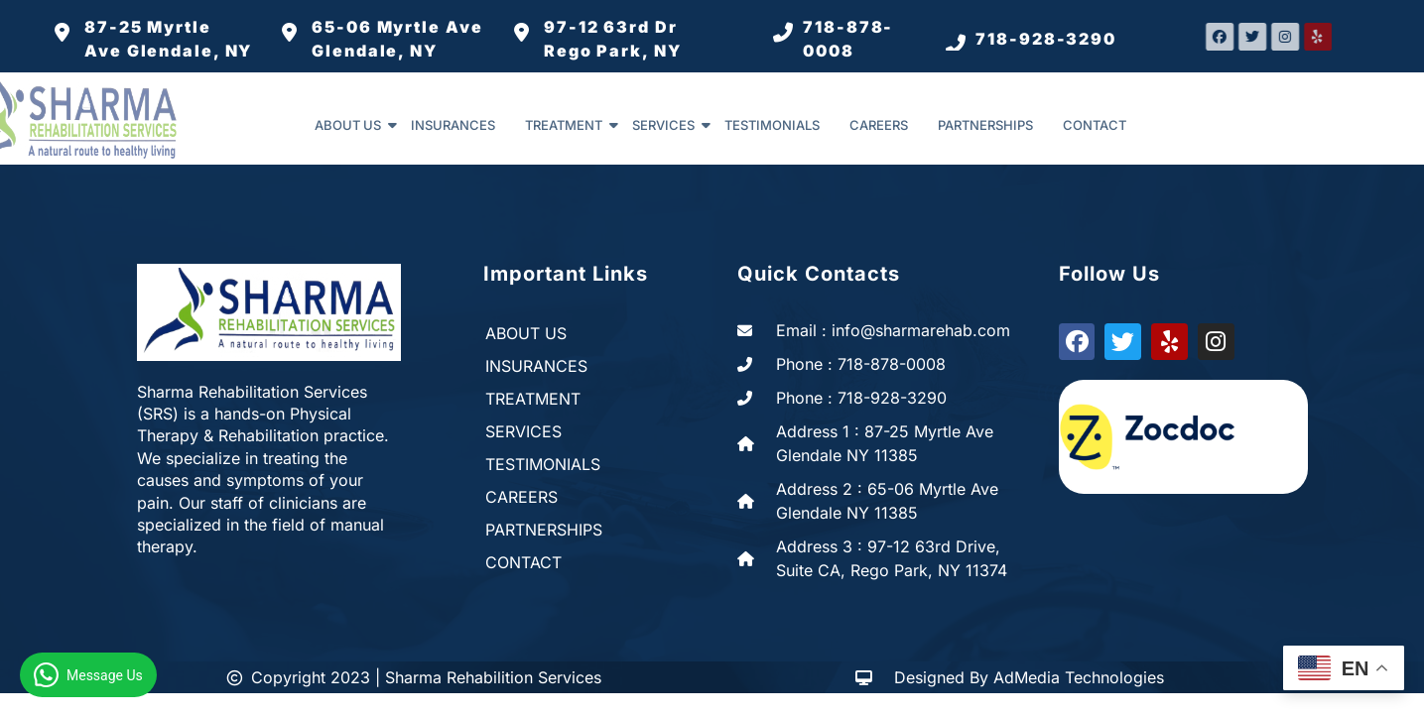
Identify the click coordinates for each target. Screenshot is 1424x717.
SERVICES (671, 125)
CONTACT (1094, 125)
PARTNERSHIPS (985, 125)
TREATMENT (571, 125)
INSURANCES (453, 125)
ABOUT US (355, 125)
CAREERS (878, 125)
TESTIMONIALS (772, 125)
